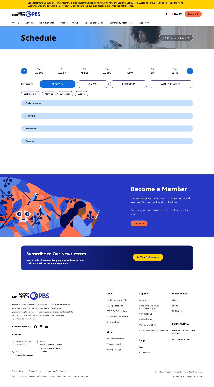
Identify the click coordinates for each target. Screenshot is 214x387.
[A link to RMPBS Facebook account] (35, 326)
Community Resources (122, 22)
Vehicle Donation (147, 325)
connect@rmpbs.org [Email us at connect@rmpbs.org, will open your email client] (24, 355)
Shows (175, 305)
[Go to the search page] (167, 14)
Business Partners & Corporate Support (149, 307)
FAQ (141, 347)
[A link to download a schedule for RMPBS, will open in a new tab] (176, 38)
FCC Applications (114, 305)
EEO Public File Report (117, 316)
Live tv (175, 300)
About (76, 22)
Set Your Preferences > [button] (148, 257)
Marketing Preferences (56, 371)
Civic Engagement (95, 22)
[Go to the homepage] (26, 14)
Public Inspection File (116, 300)
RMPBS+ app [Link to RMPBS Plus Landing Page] (178, 311)
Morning (49, 94)
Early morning (31, 94)
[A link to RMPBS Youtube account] (46, 326)
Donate (193, 14)
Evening (81, 94)
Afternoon (65, 94)
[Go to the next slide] (190, 71)
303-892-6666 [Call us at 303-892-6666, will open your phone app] (22, 345)
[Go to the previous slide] (24, 71)
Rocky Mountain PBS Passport (153, 330)
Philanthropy (145, 319)
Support (144, 22)
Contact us (144, 352)
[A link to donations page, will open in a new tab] (139, 223)
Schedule (30, 22)
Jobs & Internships (115, 338)
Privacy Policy (35, 371)
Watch (16, 22)
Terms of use (17, 371)
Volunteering (145, 313)
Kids (64, 22)
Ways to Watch (113, 344)
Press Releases (113, 349)
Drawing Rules (113, 322)
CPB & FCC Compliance (117, 311)
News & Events (48, 22)
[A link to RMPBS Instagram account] (41, 326)
